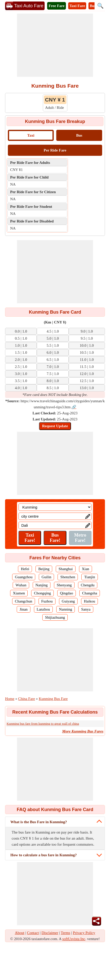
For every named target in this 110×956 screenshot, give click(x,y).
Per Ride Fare (55, 150)
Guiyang (68, 601)
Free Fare (56, 6)
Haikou (89, 601)
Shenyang (64, 585)
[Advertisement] (55, 45)
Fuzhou (47, 601)
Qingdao (66, 593)
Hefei (25, 569)
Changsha (89, 593)
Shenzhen (67, 577)
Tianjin (89, 577)
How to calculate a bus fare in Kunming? (43, 855)
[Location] (55, 507)
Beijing (43, 569)
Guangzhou (23, 577)
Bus (79, 135)
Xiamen (19, 593)
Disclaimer (50, 933)
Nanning (65, 609)
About (20, 933)
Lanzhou (43, 609)
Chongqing (42, 593)
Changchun (23, 601)
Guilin (46, 577)
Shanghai (66, 569)
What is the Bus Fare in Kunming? (38, 822)
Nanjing (41, 585)
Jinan (24, 609)
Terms (65, 933)
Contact (33, 933)
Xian (85, 569)
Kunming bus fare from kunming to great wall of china (43, 723)
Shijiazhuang (55, 617)
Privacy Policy (84, 933)
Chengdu (88, 585)
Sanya (85, 609)
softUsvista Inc (73, 939)
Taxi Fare (77, 6)
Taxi (30, 135)
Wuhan (20, 585)
